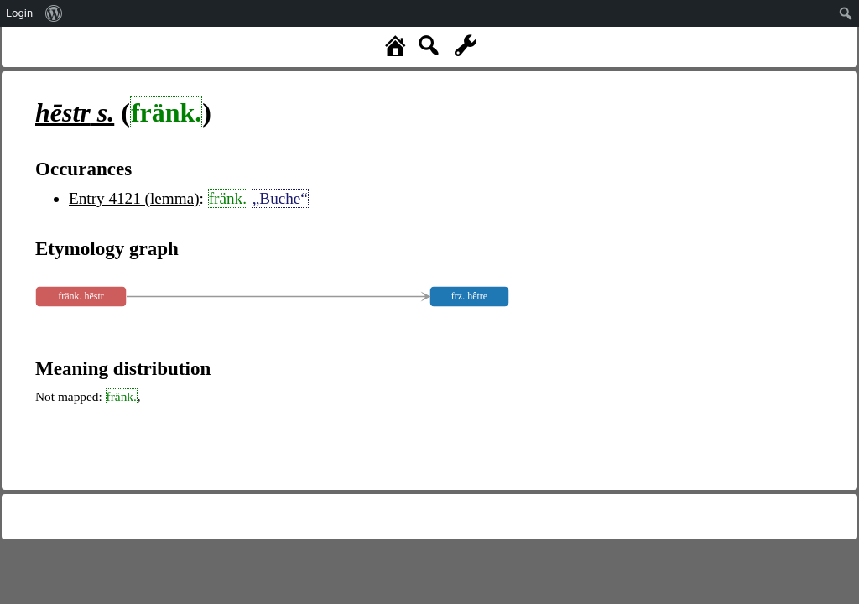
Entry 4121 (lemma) (134, 198)
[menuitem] (54, 13)
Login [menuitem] (19, 13)
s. (74, 112)
